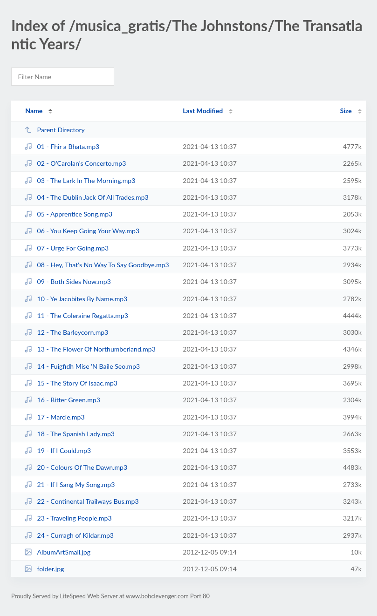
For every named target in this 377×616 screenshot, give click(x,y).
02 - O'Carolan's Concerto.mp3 (75, 163)
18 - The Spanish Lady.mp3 (69, 434)
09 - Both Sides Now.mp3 (67, 281)
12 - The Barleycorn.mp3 (66, 332)
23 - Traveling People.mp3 (68, 518)
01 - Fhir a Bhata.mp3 (61, 146)
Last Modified (203, 111)
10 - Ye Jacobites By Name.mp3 (75, 299)
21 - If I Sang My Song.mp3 (69, 484)
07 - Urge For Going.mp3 (66, 248)
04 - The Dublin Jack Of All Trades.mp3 (86, 197)
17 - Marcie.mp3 (54, 417)
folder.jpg (44, 569)
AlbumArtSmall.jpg (57, 552)
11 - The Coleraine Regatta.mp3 (76, 315)
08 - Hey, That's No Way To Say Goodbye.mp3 (96, 265)
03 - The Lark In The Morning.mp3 (79, 180)
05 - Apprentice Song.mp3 (68, 214)
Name (33, 111)
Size (346, 111)
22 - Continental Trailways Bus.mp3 (81, 501)
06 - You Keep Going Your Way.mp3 (81, 231)
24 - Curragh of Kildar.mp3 (69, 535)
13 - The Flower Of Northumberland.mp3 (90, 349)
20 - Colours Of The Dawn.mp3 (75, 467)
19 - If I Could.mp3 (57, 450)
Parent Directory (54, 130)
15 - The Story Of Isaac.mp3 (70, 383)
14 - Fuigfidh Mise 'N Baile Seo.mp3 (82, 366)
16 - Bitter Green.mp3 (62, 400)
